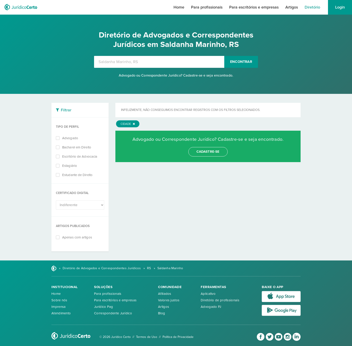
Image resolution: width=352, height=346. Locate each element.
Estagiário (69, 165)
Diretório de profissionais (220, 300)
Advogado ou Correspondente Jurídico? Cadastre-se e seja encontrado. (176, 75)
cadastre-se (207, 152)
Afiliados (164, 294)
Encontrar (241, 62)
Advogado (70, 138)
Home (179, 7)
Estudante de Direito (77, 175)
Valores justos (168, 300)
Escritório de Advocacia (79, 156)
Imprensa (58, 307)
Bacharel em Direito (76, 147)
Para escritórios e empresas (254, 7)
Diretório (312, 7)
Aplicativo (208, 294)
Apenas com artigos (77, 237)
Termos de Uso (146, 337)
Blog (161, 313)
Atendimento (61, 313)
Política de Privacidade (178, 337)
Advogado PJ (211, 307)
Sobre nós (59, 300)
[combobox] (159, 62)
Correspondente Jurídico (113, 313)
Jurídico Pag (103, 307)
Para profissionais (206, 7)
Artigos (291, 7)
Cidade (128, 124)
